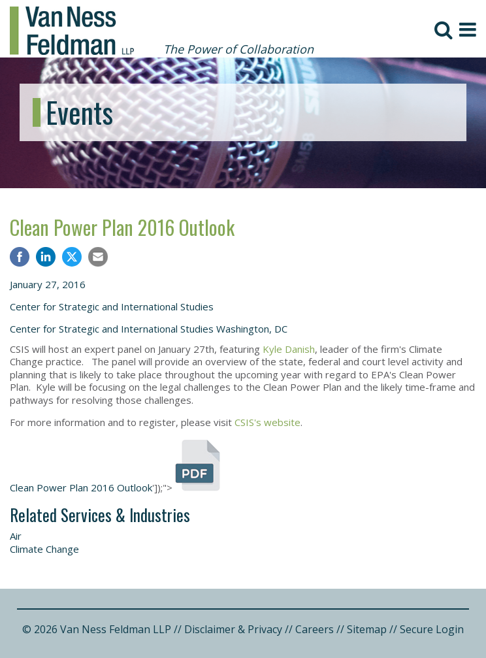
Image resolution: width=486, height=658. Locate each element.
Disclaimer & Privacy (233, 629)
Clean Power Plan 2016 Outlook (122, 227)
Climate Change (44, 548)
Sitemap (367, 629)
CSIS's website (267, 422)
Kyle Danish (289, 348)
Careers (314, 629)
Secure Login (432, 629)
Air (16, 535)
